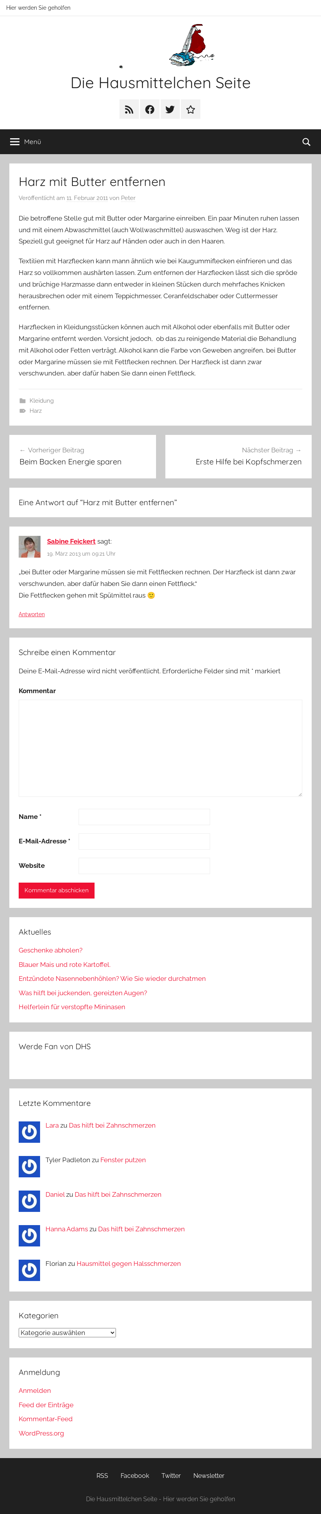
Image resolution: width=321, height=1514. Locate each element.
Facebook (135, 1475)
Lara (52, 1125)
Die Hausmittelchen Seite (160, 82)
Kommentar (37, 691)
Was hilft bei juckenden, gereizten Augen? (83, 993)
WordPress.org (41, 1433)
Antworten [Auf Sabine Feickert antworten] (32, 614)
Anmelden (35, 1390)
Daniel (55, 1194)
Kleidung (42, 400)
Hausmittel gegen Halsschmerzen (129, 1263)
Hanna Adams (67, 1229)
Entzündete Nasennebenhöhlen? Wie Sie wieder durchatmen (112, 978)
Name (30, 816)
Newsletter (209, 1475)
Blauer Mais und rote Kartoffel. (65, 964)
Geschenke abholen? (50, 950)
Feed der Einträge (46, 1405)
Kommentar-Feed (46, 1419)
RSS (102, 1475)
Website (32, 865)
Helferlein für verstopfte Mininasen (72, 1007)
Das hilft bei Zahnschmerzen (112, 1125)
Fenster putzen (123, 1160)
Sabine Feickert (71, 541)
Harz (36, 410)
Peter (128, 198)
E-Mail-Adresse (44, 841)
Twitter (171, 1475)
